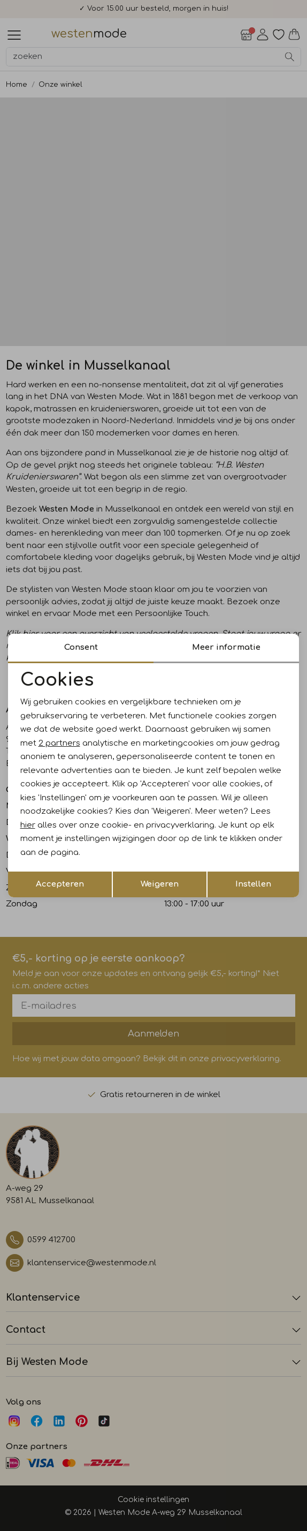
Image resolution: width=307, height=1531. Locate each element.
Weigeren (160, 884)
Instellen (253, 884)
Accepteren (60, 884)
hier (27, 825)
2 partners (59, 743)
